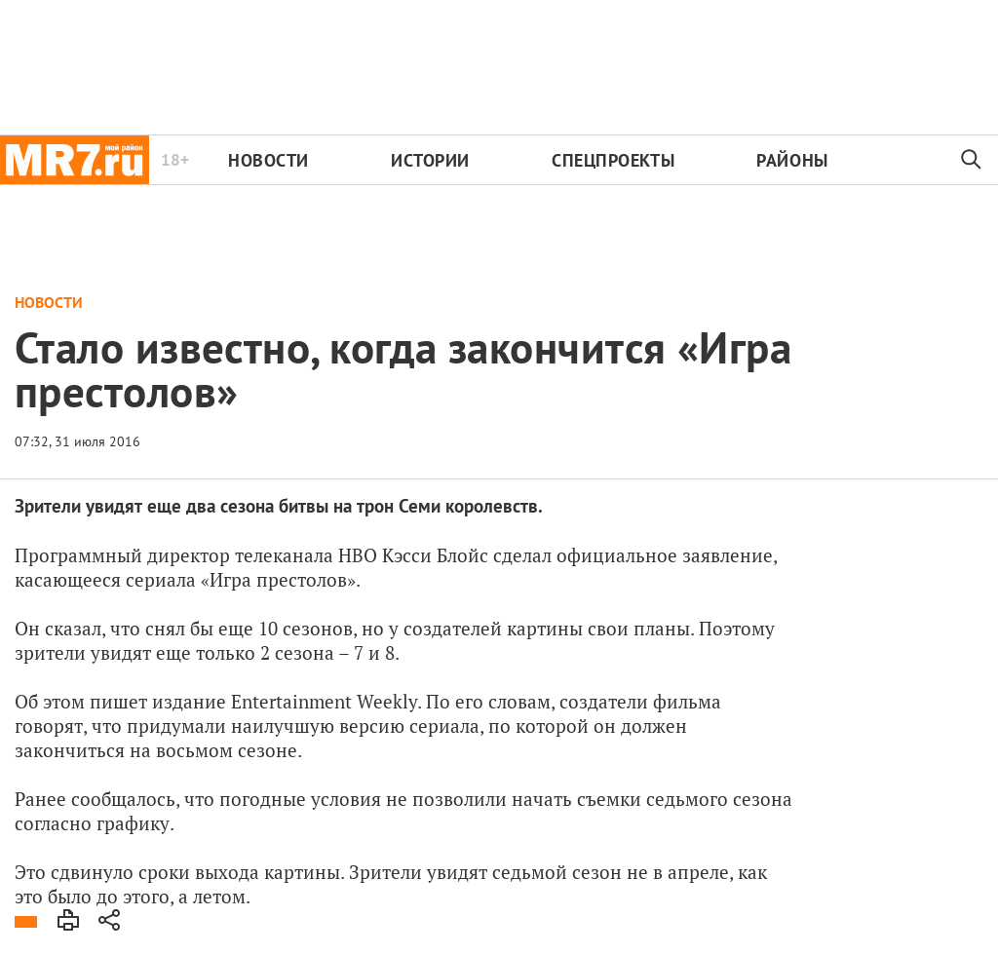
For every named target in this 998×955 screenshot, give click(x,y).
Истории (430, 160)
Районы (791, 160)
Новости (268, 160)
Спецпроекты (613, 160)
